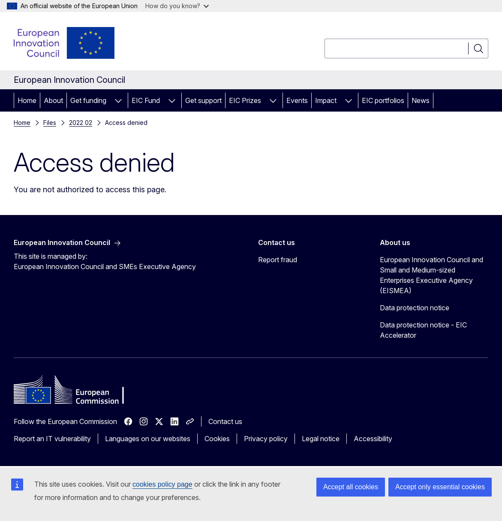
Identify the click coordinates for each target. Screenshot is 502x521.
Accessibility (373, 438)
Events (297, 100)
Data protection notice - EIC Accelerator (423, 330)
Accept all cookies (350, 487)
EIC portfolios (383, 100)
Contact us (225, 421)
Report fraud (277, 259)
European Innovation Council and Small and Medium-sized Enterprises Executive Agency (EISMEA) (431, 275)
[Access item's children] (118, 100)
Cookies (217, 438)
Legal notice (321, 438)
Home (27, 100)
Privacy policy (266, 438)
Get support (203, 100)
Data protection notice (414, 307)
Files (49, 122)
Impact (326, 100)
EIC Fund (146, 100)
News (421, 100)
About (53, 100)
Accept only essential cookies (440, 487)
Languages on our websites (147, 438)
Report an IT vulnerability (52, 438)
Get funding (88, 100)
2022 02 (80, 122)
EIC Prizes (245, 100)
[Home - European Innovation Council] (65, 43)
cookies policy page (162, 484)
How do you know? (177, 5)
